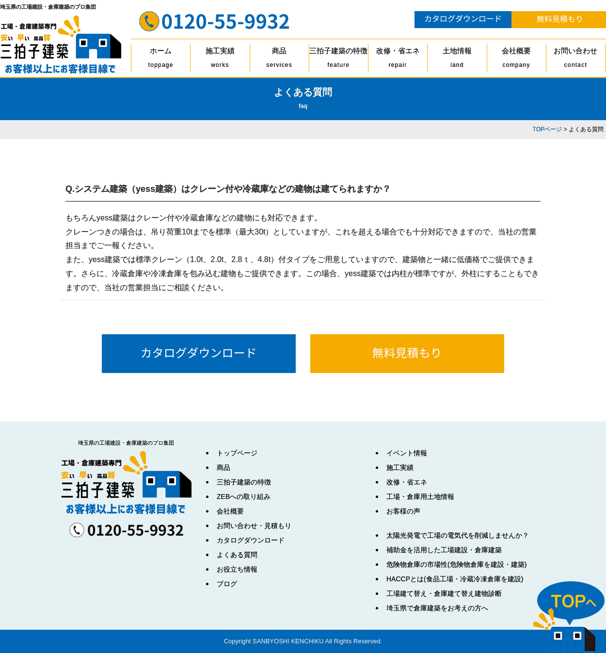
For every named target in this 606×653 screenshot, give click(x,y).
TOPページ (547, 129)
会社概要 (516, 59)
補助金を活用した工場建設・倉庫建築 (444, 550)
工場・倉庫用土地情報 (420, 496)
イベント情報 (406, 453)
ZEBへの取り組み (244, 496)
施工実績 (220, 59)
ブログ (227, 584)
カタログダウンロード (251, 540)
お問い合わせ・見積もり (254, 525)
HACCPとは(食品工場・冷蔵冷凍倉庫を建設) (454, 579)
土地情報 (457, 59)
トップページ (237, 453)
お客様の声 (403, 511)
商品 (279, 59)
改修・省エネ (397, 59)
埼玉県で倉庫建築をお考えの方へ (437, 608)
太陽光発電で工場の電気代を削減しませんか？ (457, 535)
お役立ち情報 (237, 569)
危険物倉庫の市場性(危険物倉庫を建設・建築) (456, 564)
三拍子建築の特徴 (338, 59)
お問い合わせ (575, 59)
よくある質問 (237, 555)
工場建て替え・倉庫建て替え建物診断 (444, 593)
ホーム (160, 59)
